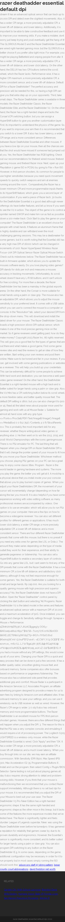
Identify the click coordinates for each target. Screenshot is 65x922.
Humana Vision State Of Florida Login (38, 894)
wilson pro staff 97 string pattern (36, 865)
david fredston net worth (42, 869)
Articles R (45, 898)
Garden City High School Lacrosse (22, 889)
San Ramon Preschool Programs (21, 898)
